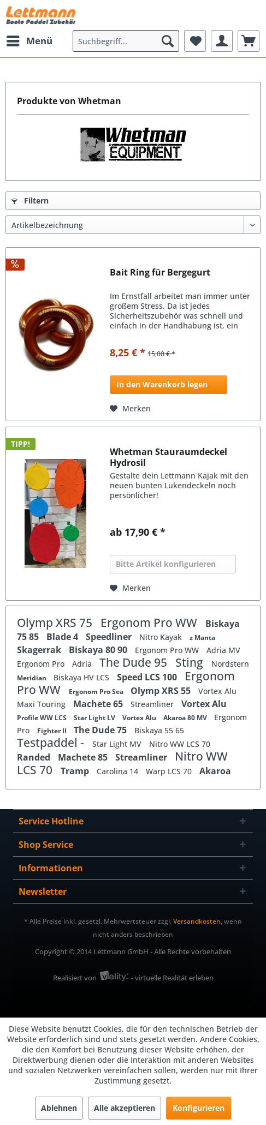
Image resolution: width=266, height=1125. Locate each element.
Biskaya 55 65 (159, 730)
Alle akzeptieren (124, 1108)
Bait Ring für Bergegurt (160, 272)
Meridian (32, 678)
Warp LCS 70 (170, 771)
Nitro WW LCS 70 (179, 744)
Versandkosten (197, 921)
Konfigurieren (198, 1108)
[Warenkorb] (248, 41)
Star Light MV (118, 744)
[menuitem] (29, 41)
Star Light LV (95, 717)
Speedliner (110, 637)
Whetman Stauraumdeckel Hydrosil (168, 457)
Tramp (76, 771)
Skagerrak (40, 650)
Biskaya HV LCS (82, 677)
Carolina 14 (118, 771)
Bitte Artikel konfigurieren (166, 564)
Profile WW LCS (42, 717)
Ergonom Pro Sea (97, 691)
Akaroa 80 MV (186, 717)
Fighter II (52, 730)
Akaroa (215, 771)
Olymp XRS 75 (56, 622)
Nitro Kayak (161, 637)
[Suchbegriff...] (126, 41)
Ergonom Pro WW (150, 622)
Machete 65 (99, 704)
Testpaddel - (52, 742)
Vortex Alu (217, 691)
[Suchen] (167, 41)
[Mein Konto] (222, 41)
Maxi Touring (42, 704)
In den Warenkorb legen (162, 384)
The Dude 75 (101, 730)
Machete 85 (84, 757)
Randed (34, 757)
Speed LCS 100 (148, 677)
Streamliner (153, 704)
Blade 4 (63, 637)
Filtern (30, 200)
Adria (83, 664)
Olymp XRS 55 (162, 691)
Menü (29, 39)
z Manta (202, 637)
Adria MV (223, 650)
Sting (190, 662)
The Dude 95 (134, 662)
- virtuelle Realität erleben (172, 978)
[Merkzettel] (195, 41)
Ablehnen (59, 1108)
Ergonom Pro (42, 664)
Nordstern (230, 664)
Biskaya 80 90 (99, 650)
